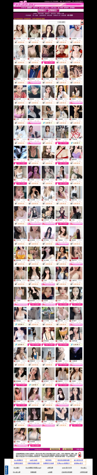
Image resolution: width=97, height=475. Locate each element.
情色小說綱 (32, 449)
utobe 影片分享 (67, 468)
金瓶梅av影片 (78, 463)
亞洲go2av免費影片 (63, 463)
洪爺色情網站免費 (33, 463)
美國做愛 (33, 472)
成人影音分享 (78, 460)
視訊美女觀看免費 (64, 460)
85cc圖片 (17, 468)
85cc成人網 (16, 472)
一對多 (25, 300)
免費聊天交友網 (48, 463)
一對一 (53, 119)
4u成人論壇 (33, 460)
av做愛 (50, 472)
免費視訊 (24, 38)
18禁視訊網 (83, 472)
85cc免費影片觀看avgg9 (33, 468)
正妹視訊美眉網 (67, 472)
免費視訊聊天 (18, 463)
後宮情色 (48, 460)
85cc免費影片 (18, 460)
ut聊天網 (50, 468)
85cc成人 (84, 468)
